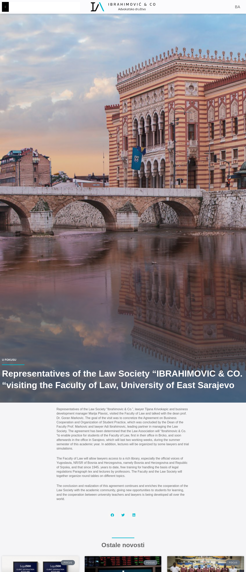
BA (237, 7)
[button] (112, 515)
